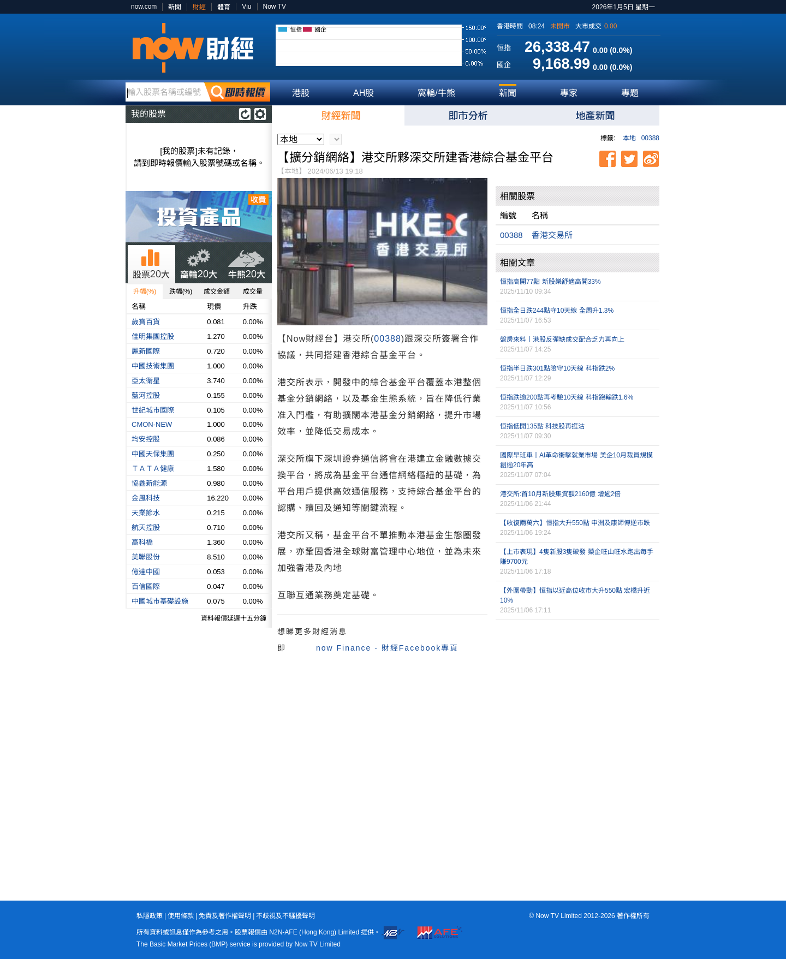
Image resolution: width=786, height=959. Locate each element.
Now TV (274, 6)
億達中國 (146, 572)
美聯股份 (146, 557)
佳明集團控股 (153, 336)
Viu (246, 6)
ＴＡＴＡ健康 (153, 468)
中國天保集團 (153, 454)
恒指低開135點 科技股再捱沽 (542, 426)
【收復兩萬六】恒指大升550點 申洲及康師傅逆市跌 (575, 523)
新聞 (174, 7)
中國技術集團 (153, 366)
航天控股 (146, 527)
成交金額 (217, 291)
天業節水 (146, 513)
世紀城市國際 (153, 410)
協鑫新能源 (149, 483)
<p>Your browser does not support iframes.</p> (577, 677)
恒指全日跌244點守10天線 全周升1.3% (557, 310)
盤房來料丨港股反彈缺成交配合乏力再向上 (562, 339)
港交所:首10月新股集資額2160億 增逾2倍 (560, 494)
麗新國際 (146, 351)
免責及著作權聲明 (225, 916)
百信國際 (146, 586)
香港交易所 (552, 235)
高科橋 (142, 542)
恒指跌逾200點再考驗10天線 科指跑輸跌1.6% (566, 397)
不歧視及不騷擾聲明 (285, 916)
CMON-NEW (152, 424)
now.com (144, 6)
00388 (650, 138)
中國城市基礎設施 (160, 601)
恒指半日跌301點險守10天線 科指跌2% (557, 368)
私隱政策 (149, 916)
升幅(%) (145, 291)
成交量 (253, 291)
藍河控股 (146, 395)
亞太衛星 (146, 381)
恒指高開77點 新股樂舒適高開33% (550, 281)
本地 (629, 138)
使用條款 (181, 916)
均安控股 (146, 439)
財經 (199, 7)
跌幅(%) (181, 291)
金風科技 (146, 498)
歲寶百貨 (146, 322)
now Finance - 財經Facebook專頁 (387, 648)
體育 (223, 7)
